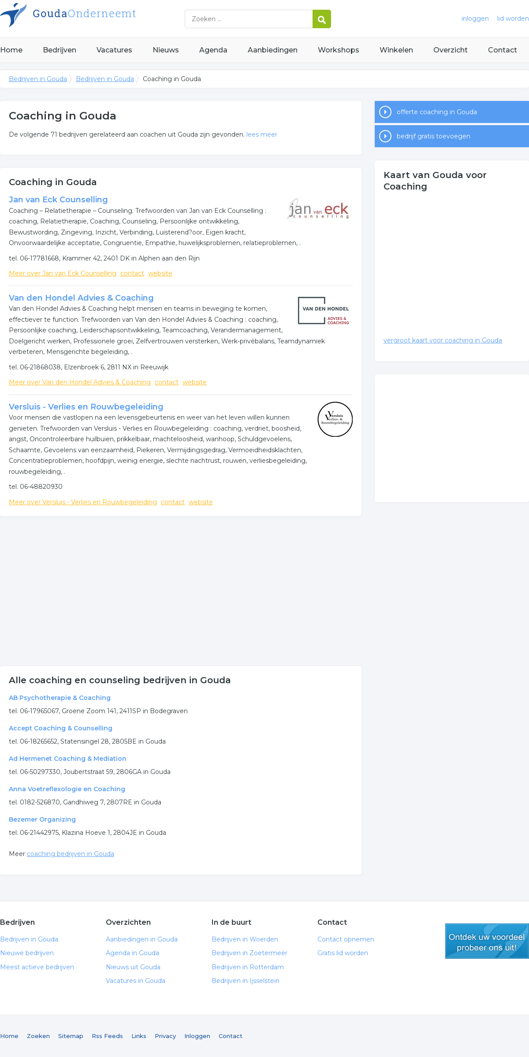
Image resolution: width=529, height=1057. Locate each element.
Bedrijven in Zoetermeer (249, 953)
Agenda (213, 50)
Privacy (165, 1035)
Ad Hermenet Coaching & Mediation (68, 759)
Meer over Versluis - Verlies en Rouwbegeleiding (83, 502)
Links (138, 1035)
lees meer (261, 134)
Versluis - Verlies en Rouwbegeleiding (86, 407)
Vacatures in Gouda (135, 981)
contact (132, 273)
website (160, 273)
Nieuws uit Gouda (133, 967)
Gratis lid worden (342, 953)
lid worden (513, 18)
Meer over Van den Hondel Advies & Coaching (80, 382)
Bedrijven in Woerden (245, 939)
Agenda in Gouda (132, 953)
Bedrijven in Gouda (110, 18)
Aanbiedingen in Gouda (142, 939)
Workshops (338, 50)
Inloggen (197, 1035)
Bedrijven (59, 50)
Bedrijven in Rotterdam (248, 967)
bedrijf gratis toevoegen (433, 136)
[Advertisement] (180, 591)
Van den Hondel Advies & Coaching (81, 298)
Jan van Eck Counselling (58, 200)
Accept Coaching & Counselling (60, 728)
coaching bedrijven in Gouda (70, 854)
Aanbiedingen (273, 50)
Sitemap (70, 1035)
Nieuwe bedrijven (27, 953)
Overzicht (450, 50)
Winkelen (396, 50)
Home (11, 50)
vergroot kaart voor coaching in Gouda (443, 340)
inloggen (475, 18)
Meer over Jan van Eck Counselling (62, 273)
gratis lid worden (487, 941)
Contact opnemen (345, 939)
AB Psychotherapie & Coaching (60, 698)
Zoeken (38, 1035)
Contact (502, 50)
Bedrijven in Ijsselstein (245, 981)
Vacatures (114, 50)
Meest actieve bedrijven (37, 967)
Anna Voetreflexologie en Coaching (67, 789)
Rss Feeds (107, 1035)
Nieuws (166, 50)
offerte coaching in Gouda (437, 112)
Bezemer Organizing (42, 819)
